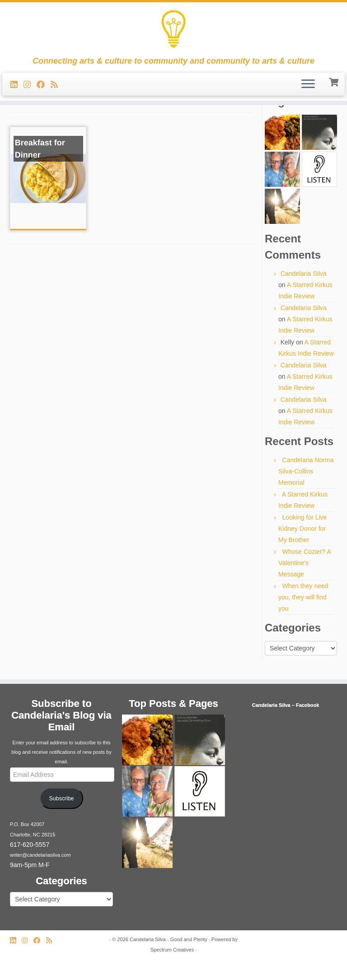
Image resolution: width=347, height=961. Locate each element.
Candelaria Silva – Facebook (285, 705)
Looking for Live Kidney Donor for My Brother (302, 528)
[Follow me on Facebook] (44, 84)
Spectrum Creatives (172, 949)
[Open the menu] (308, 84)
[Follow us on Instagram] (30, 84)
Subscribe (61, 798)
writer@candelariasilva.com (40, 855)
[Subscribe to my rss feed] (57, 84)
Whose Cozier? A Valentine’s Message (304, 563)
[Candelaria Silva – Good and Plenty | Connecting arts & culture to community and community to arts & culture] (173, 29)
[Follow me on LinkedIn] (16, 84)
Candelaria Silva (304, 273)
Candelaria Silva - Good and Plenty (168, 939)
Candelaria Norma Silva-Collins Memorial (305, 471)
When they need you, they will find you (303, 597)
